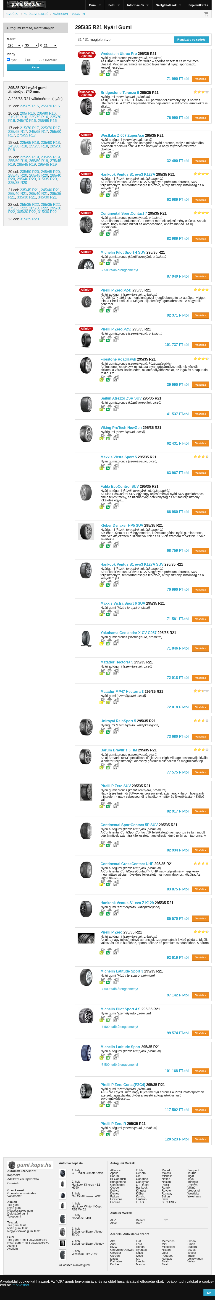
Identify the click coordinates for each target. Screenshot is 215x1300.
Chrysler (115, 1252)
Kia (138, 1258)
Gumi (93, 5)
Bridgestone (118, 1182)
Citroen (115, 1255)
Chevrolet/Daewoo (122, 1249)
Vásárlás (200, 78)
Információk (135, 5)
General (141, 1173)
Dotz (139, 1223)
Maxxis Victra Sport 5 (118, 457)
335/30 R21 (26, 197)
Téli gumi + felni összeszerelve (27, 1239)
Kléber (140, 1193)
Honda (140, 1246)
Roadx (166, 1187)
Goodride (142, 1179)
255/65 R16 (47, 121)
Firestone (116, 1199)
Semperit (193, 1170)
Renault (167, 1258)
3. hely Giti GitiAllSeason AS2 (86, 1195)
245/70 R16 (26, 121)
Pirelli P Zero (111, 932)
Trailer (191, 1255)
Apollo (114, 1173)
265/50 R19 (38, 161)
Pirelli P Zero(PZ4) (115, 290)
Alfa (112, 1241)
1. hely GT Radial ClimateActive (87, 1171)
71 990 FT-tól (178, 79)
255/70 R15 (50, 106)
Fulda (139, 1170)
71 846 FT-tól (178, 648)
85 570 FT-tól (178, 919)
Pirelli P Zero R (113, 1124)
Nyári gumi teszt (17, 1228)
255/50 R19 (17, 161)
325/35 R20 (17, 183)
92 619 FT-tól (178, 958)
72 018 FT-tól (178, 678)
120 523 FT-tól (177, 1139)
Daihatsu (116, 1261)
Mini (164, 1244)
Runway (167, 1193)
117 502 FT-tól (177, 1110)
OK (209, 1293)
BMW (113, 1246)
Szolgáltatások (166, 5)
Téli (27, 60)
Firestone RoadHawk (118, 359)
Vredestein (194, 1190)
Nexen (166, 1179)
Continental (117, 1185)
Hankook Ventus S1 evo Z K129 (127, 903)
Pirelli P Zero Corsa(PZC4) (122, 1085)
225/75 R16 (38, 117)
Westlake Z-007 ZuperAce (122, 135)
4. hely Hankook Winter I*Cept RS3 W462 (86, 1206)
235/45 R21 (29, 190)
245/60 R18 (17, 146)
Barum (114, 1176)
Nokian (166, 1182)
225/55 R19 (29, 157)
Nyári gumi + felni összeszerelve (28, 1242)
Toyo (190, 1179)
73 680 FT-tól (178, 736)
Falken (114, 1196)
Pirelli (165, 1185)
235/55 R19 (50, 157)
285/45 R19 (26, 164)
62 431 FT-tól (178, 443)
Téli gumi (13, 1205)
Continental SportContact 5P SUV (129, 825)
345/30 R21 (47, 197)
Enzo (165, 1220)
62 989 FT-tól (178, 199)
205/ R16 (27, 113)
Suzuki (191, 1249)
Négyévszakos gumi (20, 1210)
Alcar (113, 1223)
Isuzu (139, 1252)
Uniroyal (192, 1185)
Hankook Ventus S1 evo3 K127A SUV (131, 564)
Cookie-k (13, 1183)
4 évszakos (48, 60)
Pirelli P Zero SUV (115, 786)
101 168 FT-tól (177, 1071)
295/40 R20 (26, 179)
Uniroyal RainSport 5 (118, 721)
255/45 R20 (17, 175)
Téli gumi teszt (16, 1225)
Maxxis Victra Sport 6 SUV (122, 603)
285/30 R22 (38, 208)
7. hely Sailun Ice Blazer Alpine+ (88, 1242)
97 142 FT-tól (178, 995)
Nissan (166, 1249)
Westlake (193, 1193)
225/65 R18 (29, 142)
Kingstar (141, 1190)
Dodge (114, 1264)
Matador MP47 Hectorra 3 (122, 692)
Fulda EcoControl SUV (119, 486)
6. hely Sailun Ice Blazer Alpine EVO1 (87, 1231)
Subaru (192, 1246)
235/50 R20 (29, 172)
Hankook (142, 1187)
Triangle (192, 1182)
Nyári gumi (125, 607)
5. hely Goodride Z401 (81, 1216)
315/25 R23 (29, 219)
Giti (138, 1176)
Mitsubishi (168, 1246)
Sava (165, 1199)
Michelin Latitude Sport (120, 1047)
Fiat (138, 1241)
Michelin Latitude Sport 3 (121, 971)
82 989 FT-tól (178, 238)
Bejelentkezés (198, 5)
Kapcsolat (13, 1175)
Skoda (191, 1241)
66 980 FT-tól (178, 512)
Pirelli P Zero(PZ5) (115, 329)
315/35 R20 (47, 179)
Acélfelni (12, 1248)
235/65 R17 (17, 132)
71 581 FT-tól (178, 619)
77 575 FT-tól (178, 772)
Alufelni (12, 1245)
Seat (165, 1264)
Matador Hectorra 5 (116, 662)
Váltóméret (14, 1196)
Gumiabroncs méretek (21, 1193)
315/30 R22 (47, 212)
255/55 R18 (38, 146)
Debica (114, 1190)
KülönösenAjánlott (86, 54)
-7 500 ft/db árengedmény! (119, 270)
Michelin (167, 1176)
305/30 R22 (26, 212)
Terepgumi (14, 1216)
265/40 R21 (38, 194)
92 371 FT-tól (178, 315)
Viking (191, 1187)
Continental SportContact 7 (123, 213)
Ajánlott (86, 135)
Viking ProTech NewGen (121, 428)
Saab (165, 1261)
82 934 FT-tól (178, 850)
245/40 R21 (50, 190)
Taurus (191, 1173)
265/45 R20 (38, 175)
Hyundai (141, 1249)
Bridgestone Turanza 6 (119, 93)
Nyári (12, 60)
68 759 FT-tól (178, 550)
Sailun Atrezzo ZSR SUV (121, 398)
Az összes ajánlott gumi (74, 1265)
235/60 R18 (50, 142)
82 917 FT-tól (178, 811)
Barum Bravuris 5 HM (118, 750)
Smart (191, 1244)
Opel (165, 1252)
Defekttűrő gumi (17, 1213)
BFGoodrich (118, 1179)
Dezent (140, 1220)
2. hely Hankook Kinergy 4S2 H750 (86, 1184)
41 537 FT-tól (178, 414)
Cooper (115, 1187)
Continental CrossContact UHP (126, 864)
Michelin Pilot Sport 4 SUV (122, 252)
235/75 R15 (29, 106)
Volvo (190, 1261)
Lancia (140, 1261)
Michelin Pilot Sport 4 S (120, 1009)
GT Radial (142, 1185)
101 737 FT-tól (177, 345)
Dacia (114, 1258)
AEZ (113, 1220)
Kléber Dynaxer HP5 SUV (121, 525)
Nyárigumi (122, 432)
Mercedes (168, 1241)
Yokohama (194, 1196)
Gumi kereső (15, 1190)
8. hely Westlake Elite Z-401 (85, 1252)
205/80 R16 (46, 113)
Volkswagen (195, 1258)
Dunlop (115, 1193)
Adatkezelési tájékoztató (23, 1179)
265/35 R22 (50, 204)
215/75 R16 (17, 117)
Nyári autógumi (126, 666)
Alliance (115, 1170)
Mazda (140, 1264)
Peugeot (167, 1255)
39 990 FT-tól (178, 385)
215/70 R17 (29, 128)
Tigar (190, 1176)
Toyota (191, 1252)
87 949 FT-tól (178, 276)
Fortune (115, 1202)
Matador (167, 1170)
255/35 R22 (29, 204)
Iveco (139, 1255)
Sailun (166, 1196)
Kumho (140, 1196)
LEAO (140, 1202)
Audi (113, 1244)
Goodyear (142, 1182)
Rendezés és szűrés (191, 39)
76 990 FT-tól (178, 118)
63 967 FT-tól (178, 473)
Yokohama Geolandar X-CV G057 (128, 633)
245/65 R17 (38, 132)
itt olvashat (20, 1285)
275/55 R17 (26, 135)
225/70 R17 (50, 128)
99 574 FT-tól (178, 1033)
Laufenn (141, 1199)
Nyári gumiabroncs (133, 256)
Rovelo (166, 1190)
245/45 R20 (50, 172)
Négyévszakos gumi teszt (23, 1231)
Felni (111, 5)
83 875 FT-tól (178, 889)
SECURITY (169, 1202)
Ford (139, 1244)
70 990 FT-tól (178, 589)
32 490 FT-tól (178, 161)
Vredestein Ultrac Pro (118, 54)
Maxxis (166, 1173)
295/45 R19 (47, 164)
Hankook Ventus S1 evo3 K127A (127, 174)
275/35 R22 (17, 208)
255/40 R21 (17, 194)
